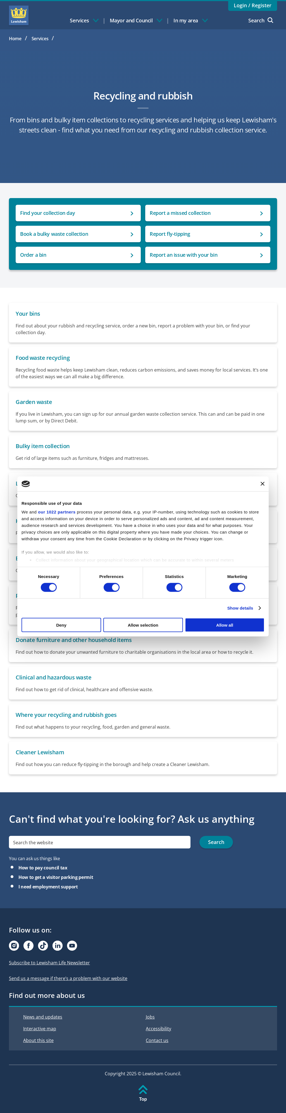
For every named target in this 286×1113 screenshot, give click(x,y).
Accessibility (158, 1029)
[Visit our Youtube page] (72, 946)
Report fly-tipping (170, 233)
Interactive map (39, 1029)
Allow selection (143, 624)
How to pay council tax (42, 868)
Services (40, 38)
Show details (240, 608)
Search (260, 20)
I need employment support (48, 887)
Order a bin (33, 254)
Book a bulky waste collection (54, 233)
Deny (61, 624)
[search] (99, 842)
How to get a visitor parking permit (55, 877)
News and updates (42, 1017)
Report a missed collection (180, 213)
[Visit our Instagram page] (14, 946)
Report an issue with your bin (183, 254)
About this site (38, 1040)
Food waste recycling (43, 358)
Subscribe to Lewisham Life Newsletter (49, 963)
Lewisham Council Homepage (18, 15)
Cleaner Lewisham (40, 752)
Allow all (224, 624)
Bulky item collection (43, 446)
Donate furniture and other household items (74, 640)
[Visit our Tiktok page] (43, 946)
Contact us (157, 1040)
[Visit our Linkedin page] (58, 946)
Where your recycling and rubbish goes (66, 715)
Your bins (28, 313)
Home (15, 38)
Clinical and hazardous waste (53, 677)
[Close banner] (262, 484)
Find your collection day (47, 213)
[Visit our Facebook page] (28, 946)
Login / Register (252, 5)
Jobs (150, 1017)
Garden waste (34, 402)
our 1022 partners (56, 512)
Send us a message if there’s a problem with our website (68, 978)
